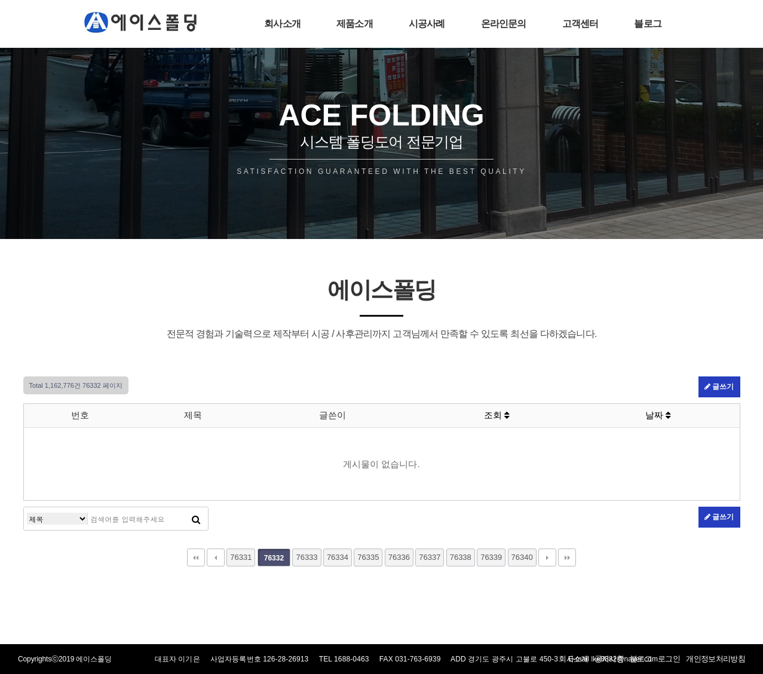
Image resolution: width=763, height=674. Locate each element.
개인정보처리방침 (715, 658)
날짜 (658, 415)
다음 (547, 557)
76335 (368, 557)
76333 (306, 557)
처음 (196, 557)
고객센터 (580, 24)
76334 (337, 557)
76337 (429, 557)
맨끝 (567, 557)
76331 (241, 557)
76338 (460, 557)
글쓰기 (719, 386)
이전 (216, 557)
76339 (491, 557)
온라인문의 (503, 24)
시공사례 (427, 24)
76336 (399, 557)
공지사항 (609, 658)
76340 (522, 557)
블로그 (647, 24)
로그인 (669, 658)
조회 (497, 415)
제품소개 (354, 24)
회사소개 (282, 24)
